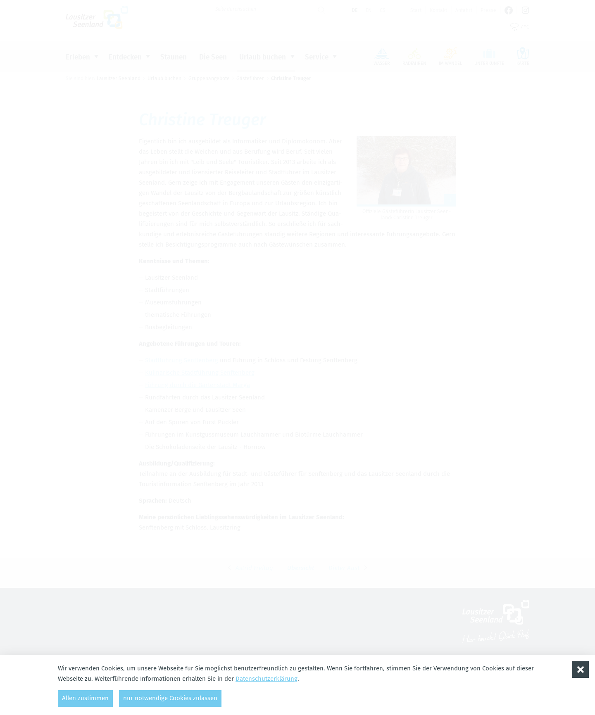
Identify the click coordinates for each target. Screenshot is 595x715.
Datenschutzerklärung (267, 678)
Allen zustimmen (85, 698)
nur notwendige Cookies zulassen (170, 698)
